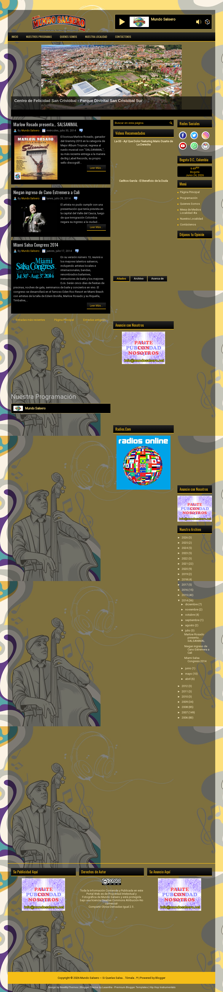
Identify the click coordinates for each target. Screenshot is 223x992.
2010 (185, 696)
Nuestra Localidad (96, 36)
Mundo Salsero (30, 130)
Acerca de (157, 278)
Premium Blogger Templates (131, 987)
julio (188, 630)
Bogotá (194, 172)
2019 (185, 574)
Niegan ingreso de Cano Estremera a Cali (46, 192)
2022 (185, 558)
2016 (185, 589)
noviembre (192, 609)
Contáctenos (123, 36)
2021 (185, 563)
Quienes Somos (68, 36)
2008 (185, 707)
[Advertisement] (60, 357)
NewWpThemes (69, 987)
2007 (185, 712)
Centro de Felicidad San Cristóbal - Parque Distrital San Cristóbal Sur (78, 101)
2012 (185, 686)
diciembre (191, 604)
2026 (185, 537)
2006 (185, 717)
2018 (185, 579)
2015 (185, 595)
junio (188, 668)
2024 (185, 548)
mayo (189, 673)
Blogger (160, 977)
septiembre (192, 620)
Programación (189, 198)
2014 (185, 600)
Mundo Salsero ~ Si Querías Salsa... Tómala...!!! (109, 977)
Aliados (121, 278)
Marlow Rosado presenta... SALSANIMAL (45, 124)
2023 (185, 553)
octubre (190, 614)
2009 (185, 701)
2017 (185, 584)
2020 (185, 568)
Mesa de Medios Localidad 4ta (190, 211)
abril (188, 679)
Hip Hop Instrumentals (162, 987)
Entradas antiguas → (96, 319)
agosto (190, 625)
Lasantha (107, 987)
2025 (185, 542)
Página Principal (64, 319)
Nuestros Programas (39, 36)
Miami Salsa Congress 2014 (35, 245)
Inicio (15, 36)
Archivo (138, 278)
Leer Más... (96, 167)
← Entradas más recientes (28, 319)
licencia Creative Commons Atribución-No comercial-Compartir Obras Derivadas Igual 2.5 (116, 903)
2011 (185, 691)
